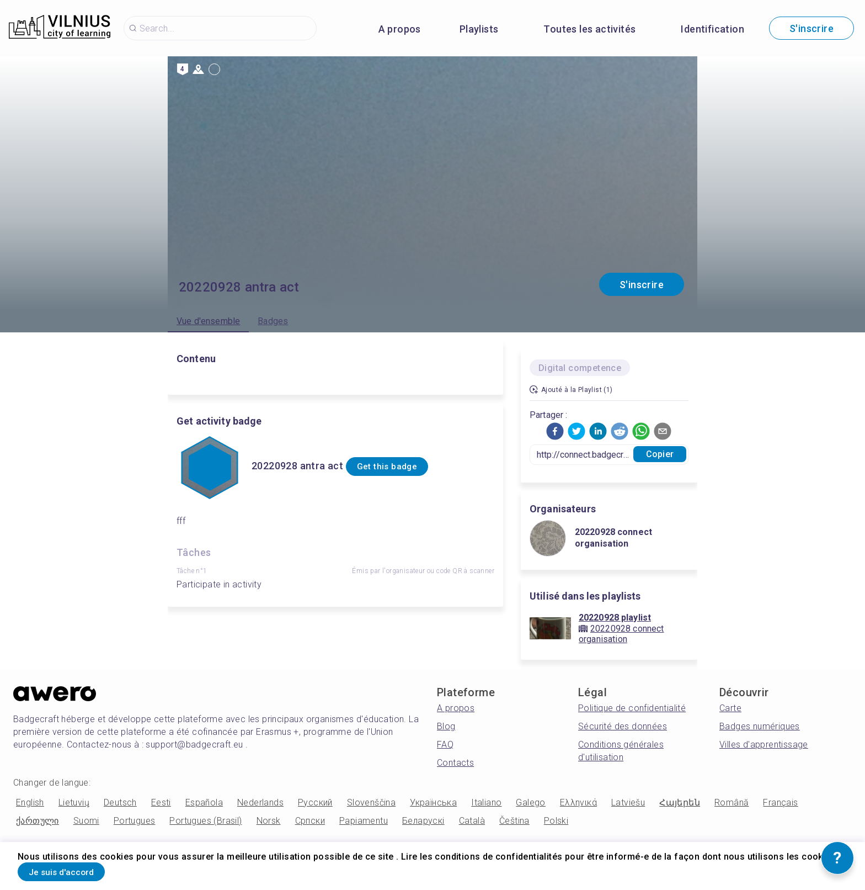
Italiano (486, 802)
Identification (712, 29)
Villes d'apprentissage (763, 744)
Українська (433, 802)
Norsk (269, 820)
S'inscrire (811, 28)
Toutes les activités (589, 29)
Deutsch (120, 802)
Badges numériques (759, 726)
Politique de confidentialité (632, 708)
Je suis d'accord (74, 870)
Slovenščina (371, 802)
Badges (273, 321)
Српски (310, 820)
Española (204, 802)
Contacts (455, 762)
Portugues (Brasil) (205, 820)
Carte (730, 708)
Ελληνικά (578, 802)
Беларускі (423, 820)
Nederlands (260, 802)
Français (780, 802)
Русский (315, 802)
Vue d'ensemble (208, 321)
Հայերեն (679, 802)
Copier (660, 454)
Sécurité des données (622, 726)
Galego (530, 802)
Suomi (86, 820)
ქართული (37, 820)
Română (731, 802)
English (30, 802)
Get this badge (400, 467)
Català (472, 820)
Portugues (135, 820)
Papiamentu (363, 820)
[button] (555, 431)
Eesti (161, 802)
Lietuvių (73, 802)
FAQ (445, 744)
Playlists (479, 29)
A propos (399, 29)
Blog (446, 726)
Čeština (514, 820)
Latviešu (628, 802)
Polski (556, 820)
